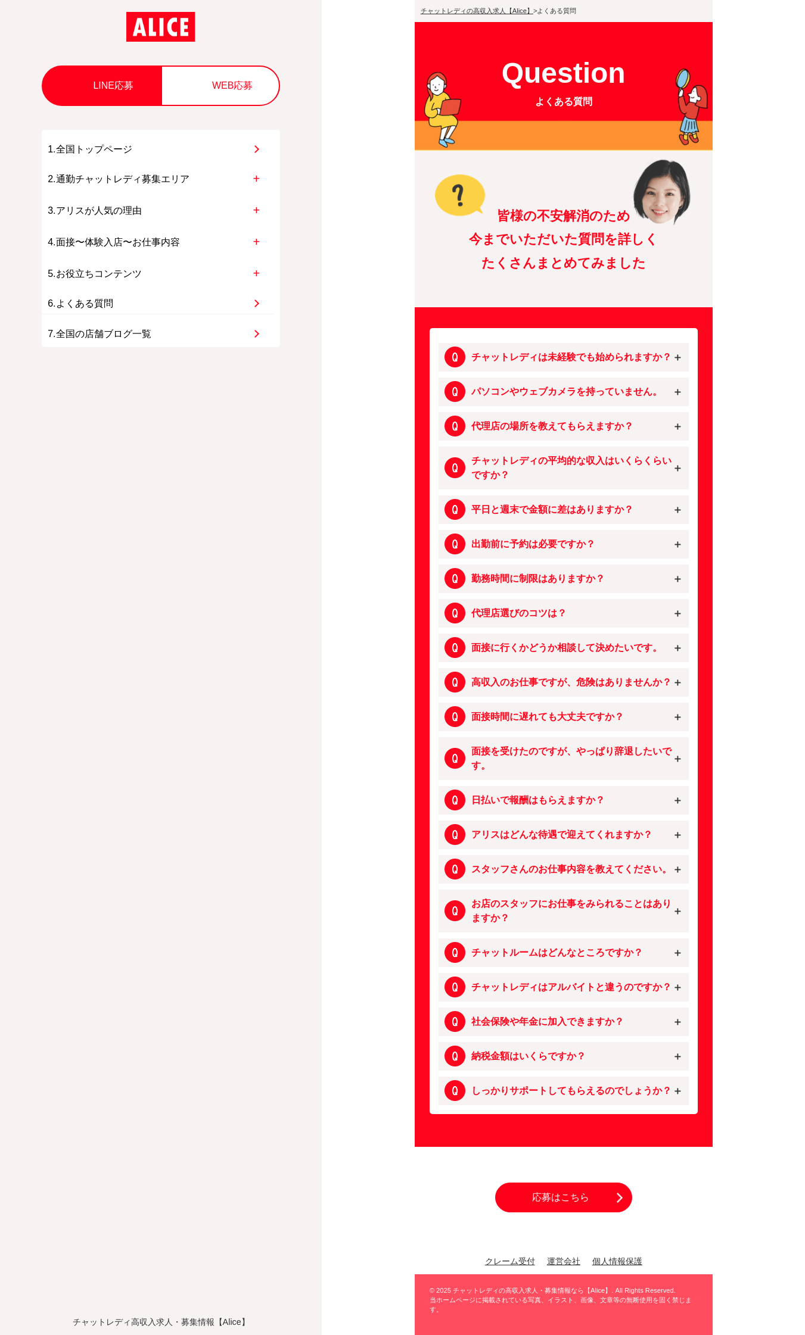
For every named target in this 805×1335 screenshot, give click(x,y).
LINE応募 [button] (113, 85)
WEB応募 (232, 85)
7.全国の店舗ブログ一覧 (99, 334)
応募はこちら (560, 1197)
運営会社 (563, 1261)
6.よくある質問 (80, 303)
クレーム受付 (510, 1261)
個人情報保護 (617, 1261)
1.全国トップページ (90, 149)
